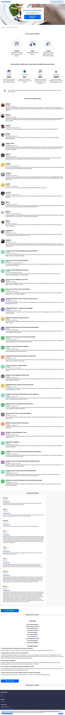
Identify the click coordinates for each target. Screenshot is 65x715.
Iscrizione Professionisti (57, 1)
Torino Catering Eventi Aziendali (32, 638)
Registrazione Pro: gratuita (32, 614)
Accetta (61, 713)
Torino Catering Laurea (32, 636)
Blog (1, 696)
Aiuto (2, 694)
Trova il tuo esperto (9, 610)
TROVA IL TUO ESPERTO (32, 17)
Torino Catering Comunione (32, 630)
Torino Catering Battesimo (32, 628)
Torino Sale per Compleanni (32, 642)
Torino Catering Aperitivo (32, 640)
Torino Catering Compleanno (32, 624)
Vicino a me (3, 701)
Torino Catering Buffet (32, 632)
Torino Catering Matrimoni (32, 634)
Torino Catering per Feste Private (32, 626)
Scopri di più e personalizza (7, 713)
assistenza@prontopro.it (5, 706)
